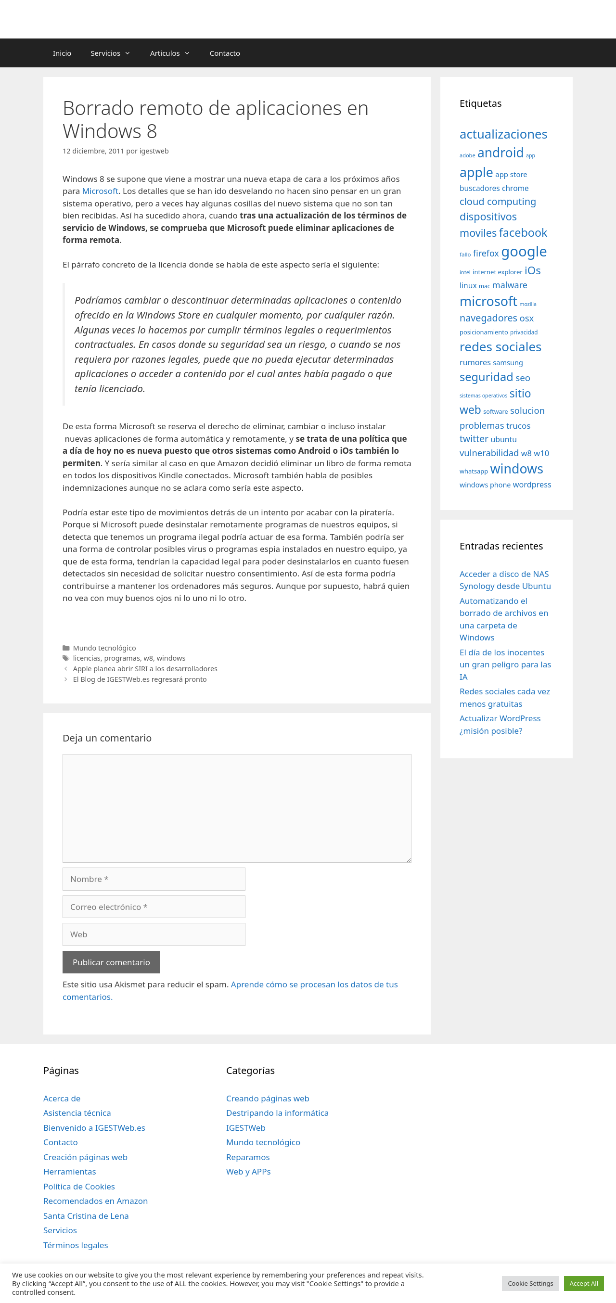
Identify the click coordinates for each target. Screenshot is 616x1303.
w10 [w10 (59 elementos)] (541, 453)
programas (122, 658)
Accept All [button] (584, 1283)
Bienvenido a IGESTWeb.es (94, 1127)
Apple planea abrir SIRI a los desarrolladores (145, 668)
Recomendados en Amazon (95, 1200)
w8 (149, 658)
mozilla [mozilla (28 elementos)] (528, 304)
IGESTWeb (246, 1127)
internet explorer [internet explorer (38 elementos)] (498, 272)
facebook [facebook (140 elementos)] (523, 232)
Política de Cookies (79, 1186)
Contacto (225, 53)
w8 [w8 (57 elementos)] (526, 453)
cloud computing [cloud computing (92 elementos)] (498, 201)
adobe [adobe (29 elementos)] (467, 155)
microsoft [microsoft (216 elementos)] (488, 301)
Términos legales (75, 1245)
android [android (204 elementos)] (500, 152)
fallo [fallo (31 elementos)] (465, 254)
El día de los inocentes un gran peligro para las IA (505, 664)
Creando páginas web (267, 1098)
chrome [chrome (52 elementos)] (515, 188)
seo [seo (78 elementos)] (522, 377)
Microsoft (100, 190)
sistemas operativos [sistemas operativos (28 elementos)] (483, 395)
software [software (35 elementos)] (495, 412)
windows (171, 658)
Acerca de (61, 1098)
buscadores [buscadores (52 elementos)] (480, 188)
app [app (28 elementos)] (530, 155)
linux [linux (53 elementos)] (468, 285)
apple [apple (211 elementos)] (476, 172)
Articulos (175, 52)
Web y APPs (248, 1171)
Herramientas (69, 1171)
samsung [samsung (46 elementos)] (508, 362)
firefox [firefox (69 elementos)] (486, 253)
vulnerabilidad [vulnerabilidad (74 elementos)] (489, 453)
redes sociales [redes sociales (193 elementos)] (501, 346)
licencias (87, 658)
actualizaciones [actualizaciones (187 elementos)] (504, 134)
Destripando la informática (277, 1112)
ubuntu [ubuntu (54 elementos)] (503, 439)
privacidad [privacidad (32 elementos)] (524, 332)
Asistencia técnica (77, 1112)
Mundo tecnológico (104, 647)
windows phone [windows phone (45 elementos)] (485, 484)
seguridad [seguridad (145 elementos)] (486, 376)
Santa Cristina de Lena (86, 1215)
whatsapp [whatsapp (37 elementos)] (474, 471)
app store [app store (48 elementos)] (511, 174)
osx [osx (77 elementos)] (526, 318)
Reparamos (248, 1156)
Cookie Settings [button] (530, 1283)
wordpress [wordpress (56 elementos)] (532, 484)
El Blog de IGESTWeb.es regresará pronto (140, 679)
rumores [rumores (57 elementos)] (475, 362)
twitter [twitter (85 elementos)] (474, 438)
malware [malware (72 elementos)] (509, 285)
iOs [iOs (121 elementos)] (533, 270)
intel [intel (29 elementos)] (465, 272)
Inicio (62, 53)
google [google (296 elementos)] (524, 251)
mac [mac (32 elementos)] (484, 286)
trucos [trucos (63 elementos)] (518, 425)
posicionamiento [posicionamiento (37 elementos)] (484, 332)
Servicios (115, 52)
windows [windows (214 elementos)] (516, 468)
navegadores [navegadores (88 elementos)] (488, 317)
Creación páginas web (85, 1156)
